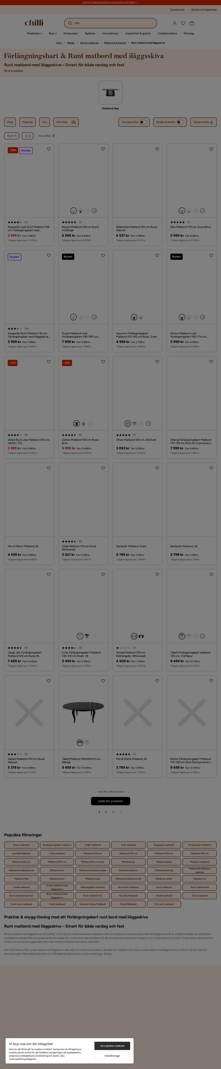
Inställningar (112, 1055)
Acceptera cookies (112, 1045)
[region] (70, 1050)
